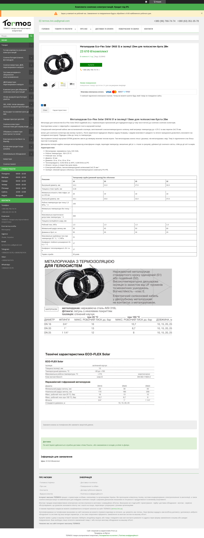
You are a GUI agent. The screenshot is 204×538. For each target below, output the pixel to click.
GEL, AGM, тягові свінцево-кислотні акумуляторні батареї (16, 105)
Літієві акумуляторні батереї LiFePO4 (15, 98)
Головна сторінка (47, 482)
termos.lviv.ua (117, 509)
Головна (45, 29)
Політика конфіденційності (92, 494)
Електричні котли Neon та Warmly (14, 140)
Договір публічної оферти (91, 490)
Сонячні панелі (9, 164)
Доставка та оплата (104, 29)
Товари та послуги (63, 29)
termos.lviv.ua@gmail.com (12, 245)
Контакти (148, 29)
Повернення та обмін (129, 29)
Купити (91, 65)
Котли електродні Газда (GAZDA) (13, 147)
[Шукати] (31, 36)
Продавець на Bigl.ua (102, 533)
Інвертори (7, 159)
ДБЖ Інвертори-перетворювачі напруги (13, 83)
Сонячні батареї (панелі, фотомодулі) (13, 58)
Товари (5, 45)
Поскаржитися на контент (108, 535)
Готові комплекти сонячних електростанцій (14, 51)
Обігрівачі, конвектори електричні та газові (12, 132)
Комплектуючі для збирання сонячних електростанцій (15, 90)
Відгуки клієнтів (46, 494)
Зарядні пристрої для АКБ (13, 119)
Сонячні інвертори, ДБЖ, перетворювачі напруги (13, 66)
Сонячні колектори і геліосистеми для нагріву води (15, 125)
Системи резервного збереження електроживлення (12, 74)
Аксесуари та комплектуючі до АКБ (16, 113)
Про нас (83, 29)
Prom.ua (114, 531)
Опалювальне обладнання (14, 154)
